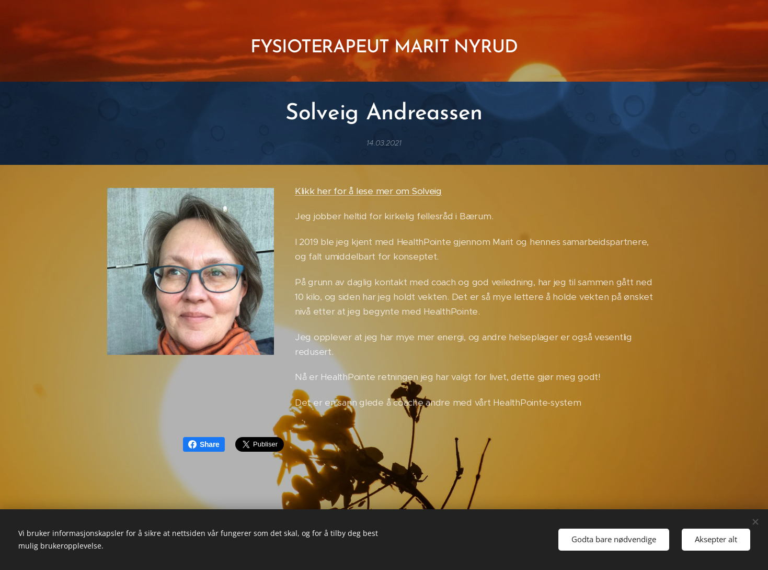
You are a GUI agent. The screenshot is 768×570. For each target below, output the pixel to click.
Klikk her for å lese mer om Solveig (367, 191)
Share (204, 444)
